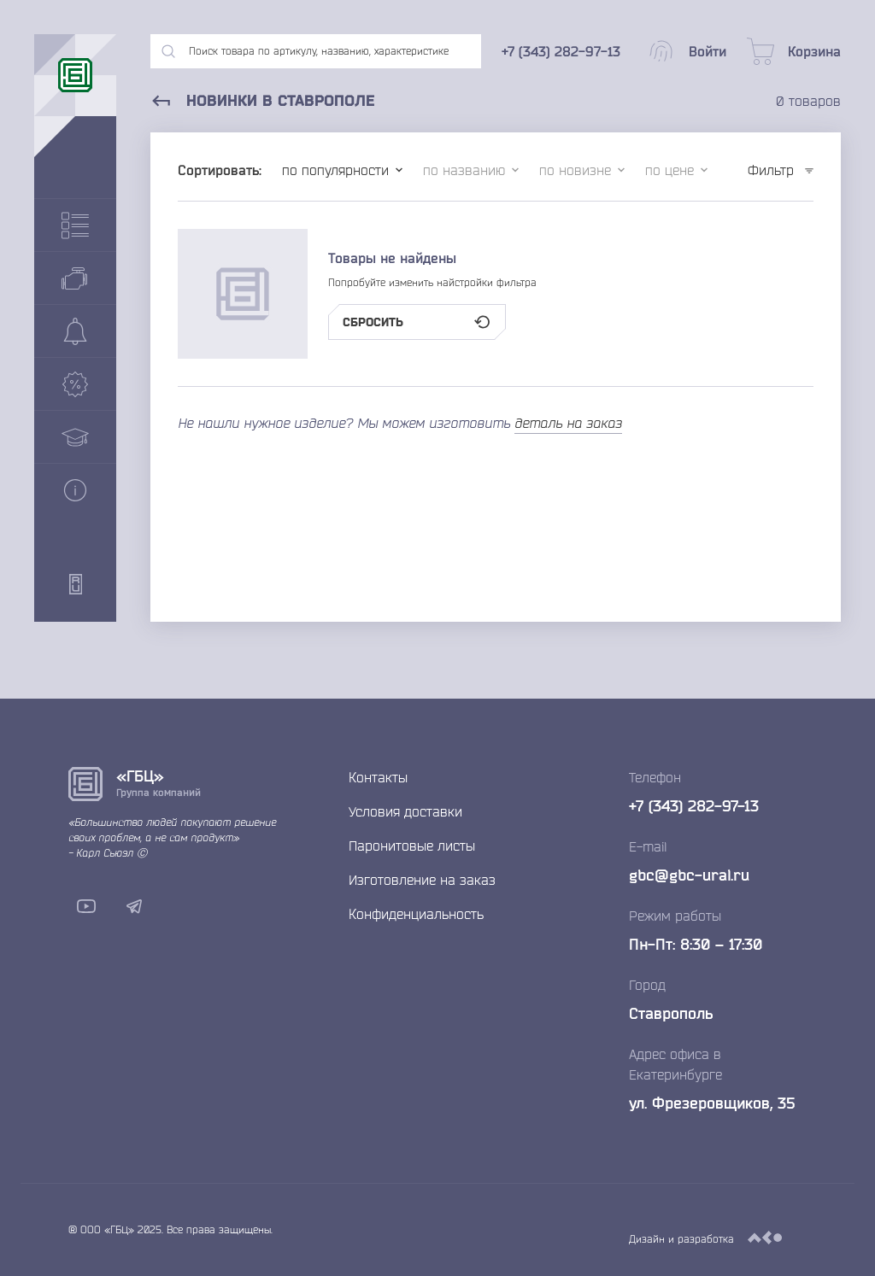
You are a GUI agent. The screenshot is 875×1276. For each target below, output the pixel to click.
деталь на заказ (568, 422)
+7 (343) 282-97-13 (694, 805)
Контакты (378, 777)
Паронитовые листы (412, 845)
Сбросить (417, 322)
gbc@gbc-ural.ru (689, 874)
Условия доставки (405, 811)
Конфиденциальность (416, 914)
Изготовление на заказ (422, 879)
